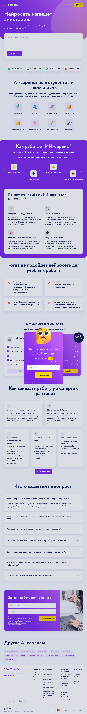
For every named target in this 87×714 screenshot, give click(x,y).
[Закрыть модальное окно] (59, 335)
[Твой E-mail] (43, 367)
